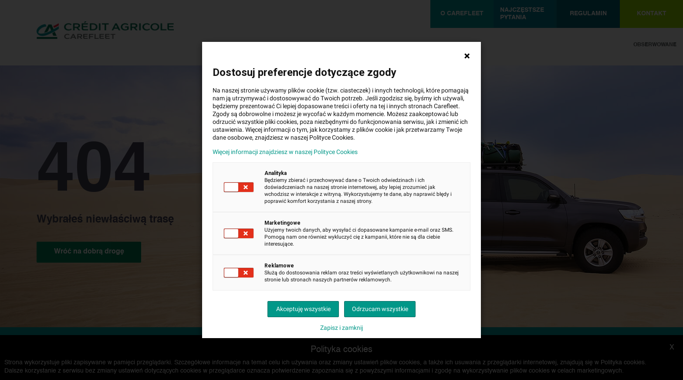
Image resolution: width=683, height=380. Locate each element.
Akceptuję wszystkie (303, 308)
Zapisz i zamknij (341, 327)
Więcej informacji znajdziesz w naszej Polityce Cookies (285, 151)
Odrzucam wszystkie (380, 308)
